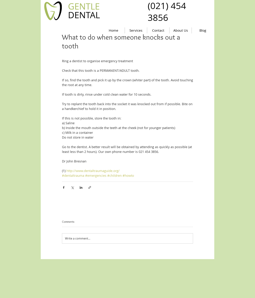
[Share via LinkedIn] (81, 187)
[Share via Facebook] (63, 187)
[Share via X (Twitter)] (72, 187)
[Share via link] (89, 187)
